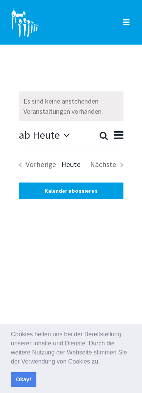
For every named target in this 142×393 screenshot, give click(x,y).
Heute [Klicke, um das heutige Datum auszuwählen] (71, 164)
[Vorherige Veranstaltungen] (35, 164)
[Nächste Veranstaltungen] (109, 164)
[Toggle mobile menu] (127, 22)
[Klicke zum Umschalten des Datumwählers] (47, 135)
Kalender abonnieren (71, 190)
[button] (102, 362)
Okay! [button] (23, 379)
